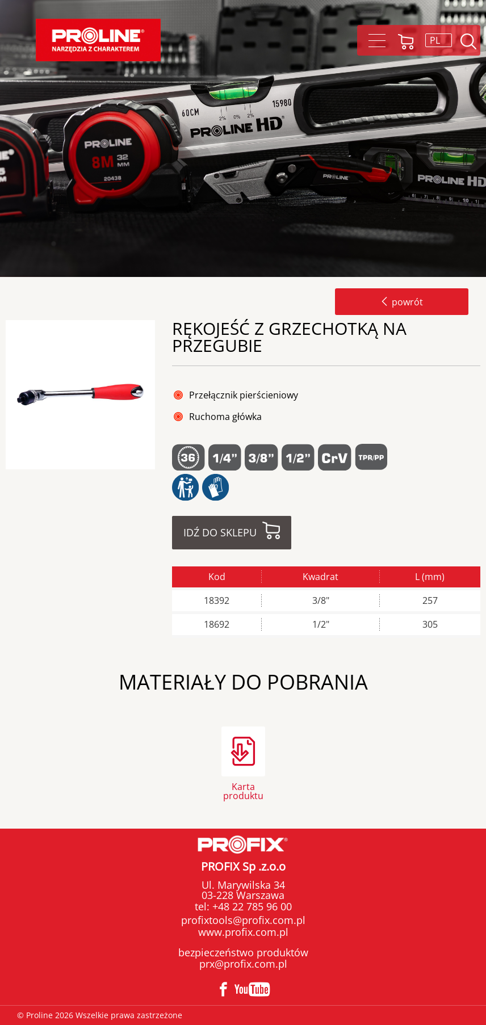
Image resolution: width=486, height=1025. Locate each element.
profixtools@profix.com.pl (243, 920)
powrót (401, 302)
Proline (98, 40)
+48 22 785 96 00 (251, 906)
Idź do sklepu (220, 532)
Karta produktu (243, 790)
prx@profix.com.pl (243, 964)
